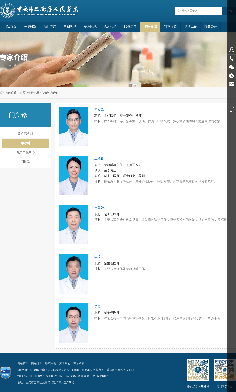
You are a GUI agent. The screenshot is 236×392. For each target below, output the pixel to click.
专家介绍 (150, 26)
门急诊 (45, 92)
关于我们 (64, 363)
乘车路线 (78, 363)
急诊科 (54, 92)
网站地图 (36, 363)
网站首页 (10, 26)
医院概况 (30, 26)
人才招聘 (110, 26)
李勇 (97, 306)
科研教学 (70, 26)
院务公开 (210, 26)
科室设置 (170, 26)
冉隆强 (99, 207)
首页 (23, 92)
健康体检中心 (25, 152)
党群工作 (190, 26)
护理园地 (90, 26)
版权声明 (50, 363)
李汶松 (99, 257)
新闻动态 (50, 26)
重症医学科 (25, 133)
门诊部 (25, 161)
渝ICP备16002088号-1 (31, 376)
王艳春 (99, 158)
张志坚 (99, 109)
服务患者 (130, 26)
